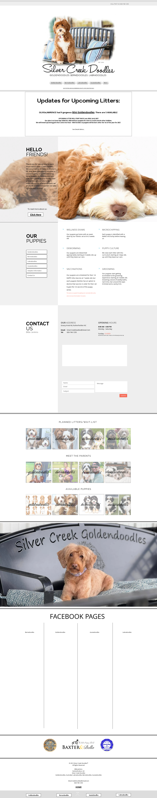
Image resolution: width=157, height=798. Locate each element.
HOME (79, 787)
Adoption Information (34, 271)
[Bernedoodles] (64, 795)
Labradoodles (32, 261)
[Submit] (123, 395)
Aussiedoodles (32, 266)
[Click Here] (35, 214)
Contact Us (31, 275)
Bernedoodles (32, 256)
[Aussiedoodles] (93, 795)
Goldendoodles (32, 252)
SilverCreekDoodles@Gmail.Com (78, 330)
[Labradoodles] (123, 794)
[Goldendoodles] (33, 795)
